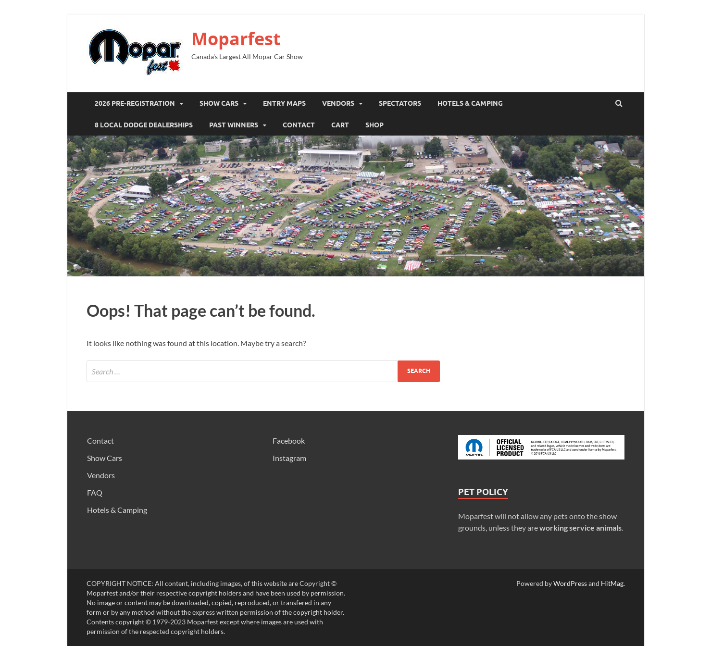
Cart (340, 125)
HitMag (612, 583)
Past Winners (233, 125)
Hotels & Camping (470, 103)
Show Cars (219, 103)
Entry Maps (284, 103)
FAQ (94, 492)
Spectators (400, 103)
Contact (299, 125)
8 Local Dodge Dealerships (144, 125)
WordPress (570, 583)
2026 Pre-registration (135, 103)
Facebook (289, 440)
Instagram (289, 457)
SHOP (374, 125)
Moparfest (236, 38)
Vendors (338, 103)
